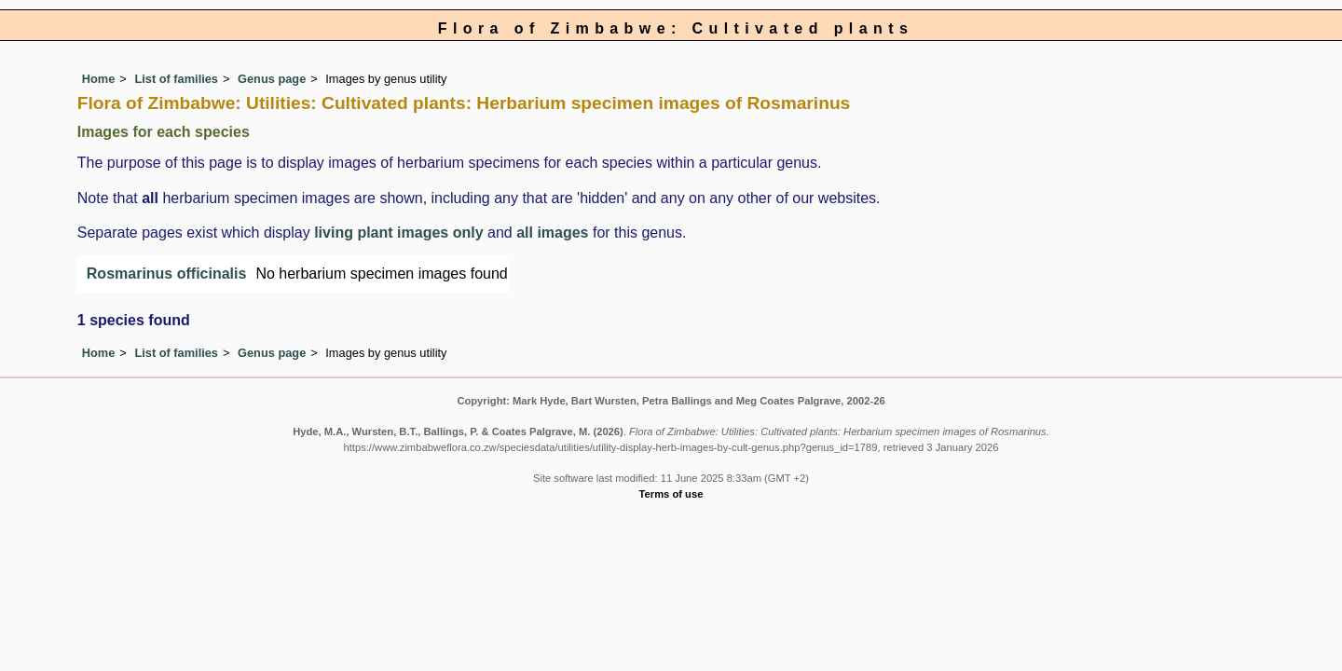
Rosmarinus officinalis (167, 273)
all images (552, 232)
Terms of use (671, 494)
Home (99, 79)
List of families (176, 79)
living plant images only (398, 232)
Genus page (272, 79)
